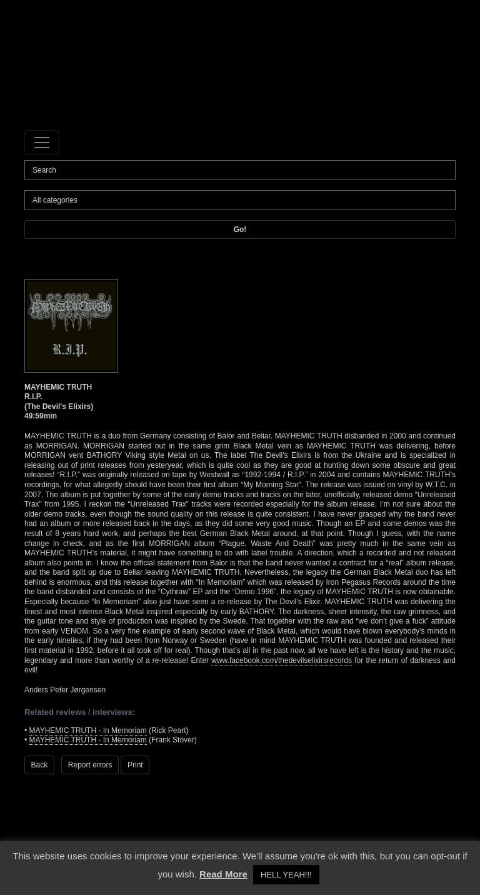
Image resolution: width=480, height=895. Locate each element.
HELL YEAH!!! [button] (286, 874)
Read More (223, 874)
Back (39, 765)
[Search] (240, 170)
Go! (240, 229)
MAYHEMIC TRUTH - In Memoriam (88, 730)
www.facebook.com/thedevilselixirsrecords (281, 660)
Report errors (90, 765)
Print (135, 765)
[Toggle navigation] (41, 142)
